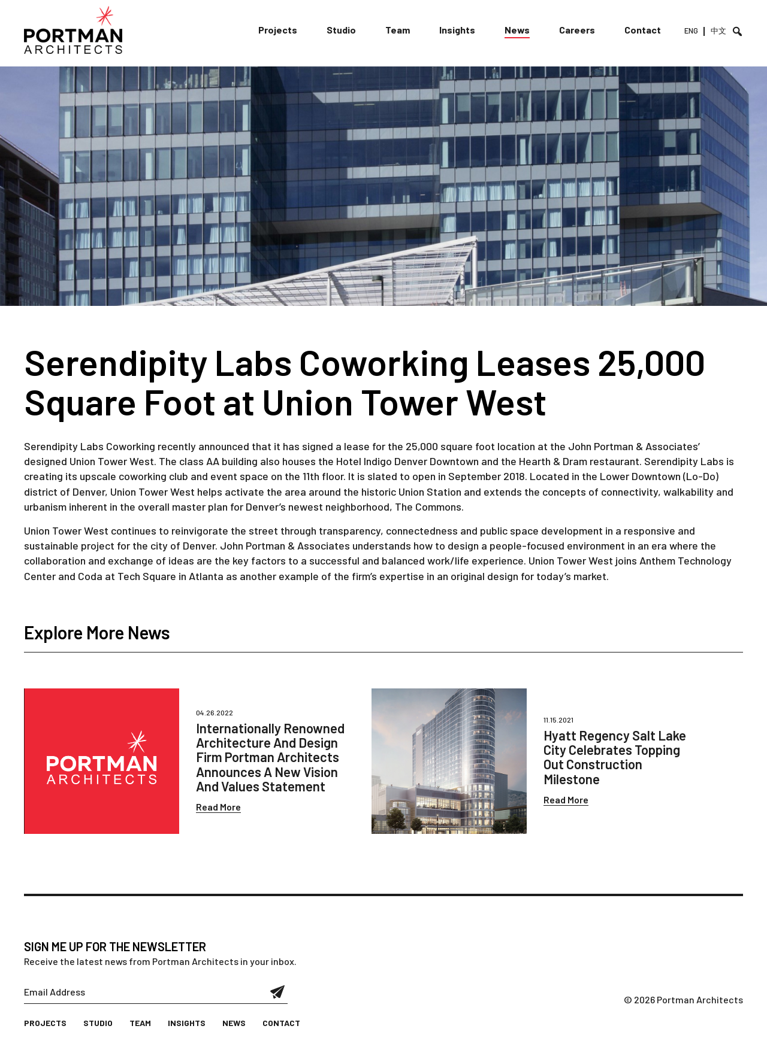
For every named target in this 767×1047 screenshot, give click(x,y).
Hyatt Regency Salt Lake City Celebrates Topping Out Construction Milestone (614, 757)
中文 (718, 30)
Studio (341, 29)
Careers (577, 29)
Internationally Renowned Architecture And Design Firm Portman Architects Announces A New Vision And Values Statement (270, 757)
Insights (457, 29)
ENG (691, 30)
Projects (277, 29)
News (517, 29)
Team (397, 29)
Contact (642, 29)
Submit (277, 992)
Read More (218, 806)
